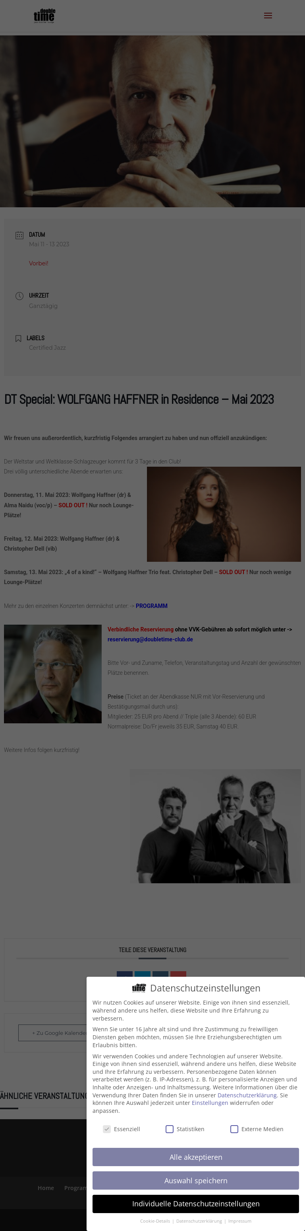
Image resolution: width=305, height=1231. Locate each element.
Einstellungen (210, 1098)
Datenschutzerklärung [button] (199, 1217)
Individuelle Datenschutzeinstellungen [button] (196, 1199)
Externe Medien (257, 1124)
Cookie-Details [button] (155, 1217)
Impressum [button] (239, 1217)
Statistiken (185, 1124)
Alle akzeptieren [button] (196, 1152)
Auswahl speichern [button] (196, 1176)
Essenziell (121, 1124)
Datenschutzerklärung (247, 1091)
